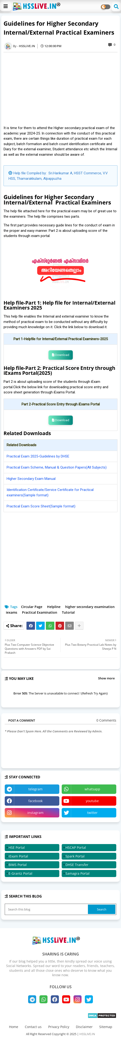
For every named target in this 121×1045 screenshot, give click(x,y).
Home (13, 1027)
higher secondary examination (90, 606)
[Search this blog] (47, 909)
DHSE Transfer (76, 864)
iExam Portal (18, 856)
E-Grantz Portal (20, 873)
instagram (35, 812)
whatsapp (92, 789)
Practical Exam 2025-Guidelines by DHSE (38, 456)
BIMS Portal (18, 864)
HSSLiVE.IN (87, 1034)
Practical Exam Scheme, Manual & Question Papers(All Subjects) (57, 467)
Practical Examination (39, 612)
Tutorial (68, 612)
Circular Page (31, 606)
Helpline (53, 606)
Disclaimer (84, 1027)
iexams (11, 612)
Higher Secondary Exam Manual (31, 479)
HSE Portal (17, 847)
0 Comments (106, 720)
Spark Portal (75, 856)
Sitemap (105, 1027)
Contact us (33, 1027)
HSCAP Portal (75, 847)
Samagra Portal (77, 873)
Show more (106, 678)
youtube (92, 801)
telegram (35, 789)
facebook (35, 801)
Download (60, 355)
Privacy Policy (58, 1027)
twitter (92, 812)
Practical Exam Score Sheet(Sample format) (41, 506)
